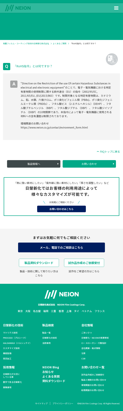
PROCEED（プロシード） (15, 337)
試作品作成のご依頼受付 (84, 263)
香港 (61, 311)
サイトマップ (41, 403)
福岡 (45, 311)
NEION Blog (50, 367)
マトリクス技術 (10, 332)
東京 (20, 311)
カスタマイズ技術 (11, 348)
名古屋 (37, 311)
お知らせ (48, 372)
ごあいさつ (86, 332)
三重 (53, 311)
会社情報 (87, 325)
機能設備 (7, 353)
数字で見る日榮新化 (12, 382)
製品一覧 (46, 332)
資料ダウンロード (53, 381)
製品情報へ (33, 164)
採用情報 (9, 367)
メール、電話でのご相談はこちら (61, 247)
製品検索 (48, 325)
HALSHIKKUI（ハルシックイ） (17, 343)
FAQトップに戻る (110, 151)
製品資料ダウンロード (39, 263)
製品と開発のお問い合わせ (93, 379)
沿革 (83, 353)
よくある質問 (51, 376)
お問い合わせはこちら (61, 209)
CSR (83, 358)
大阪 (27, 311)
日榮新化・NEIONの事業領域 (95, 337)
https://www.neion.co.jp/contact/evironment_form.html (54, 127)
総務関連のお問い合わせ (92, 390)
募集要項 (7, 387)
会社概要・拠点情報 (90, 348)
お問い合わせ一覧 (92, 367)
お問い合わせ (89, 164)
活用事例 (46, 343)
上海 (68, 311)
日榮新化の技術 (13, 325)
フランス (99, 311)
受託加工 (7, 358)
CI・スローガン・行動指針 (93, 343)
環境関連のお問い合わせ (92, 385)
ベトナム (87, 311)
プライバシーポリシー (63, 403)
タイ (76, 311)
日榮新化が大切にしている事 (11, 375)
